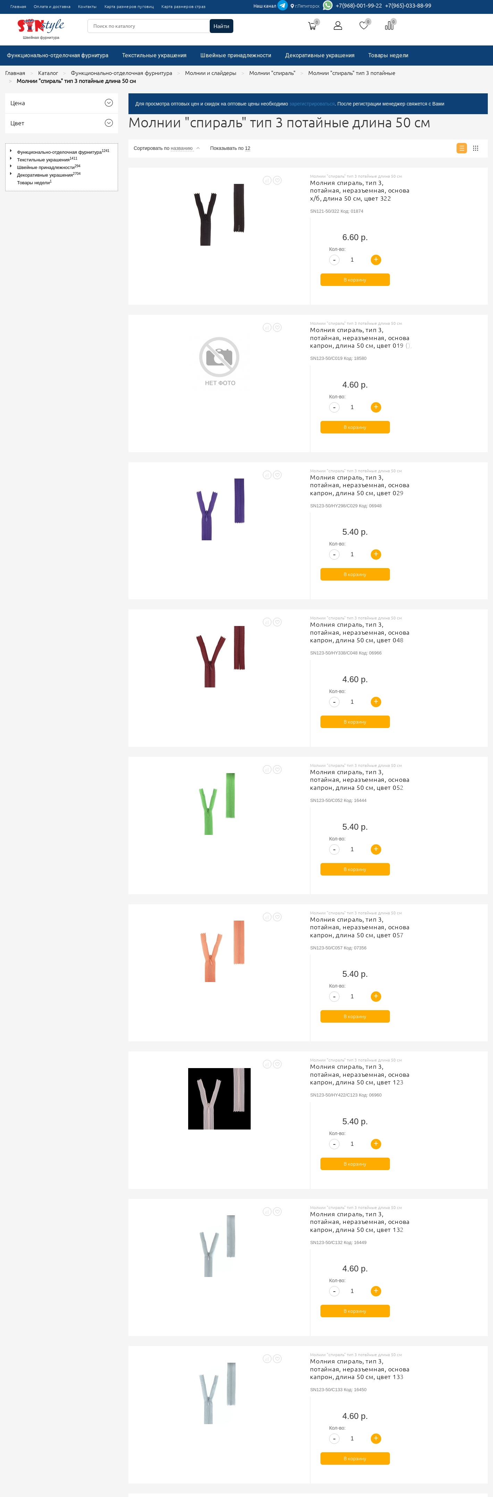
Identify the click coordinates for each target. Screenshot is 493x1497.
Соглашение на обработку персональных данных (225, 1389)
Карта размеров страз (183, 6)
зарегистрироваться (312, 104)
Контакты (87, 6)
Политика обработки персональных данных (218, 1380)
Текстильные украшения (154, 55)
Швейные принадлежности (235, 55)
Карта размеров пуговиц (129, 6)
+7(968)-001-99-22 (359, 5)
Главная (18, 6)
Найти (221, 26)
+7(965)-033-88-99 (408, 5)
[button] (12, 151)
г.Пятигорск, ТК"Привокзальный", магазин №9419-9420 (358, 1369)
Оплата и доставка (52, 6)
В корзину (443, 229)
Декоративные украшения (319, 55)
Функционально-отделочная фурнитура (57, 55)
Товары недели (388, 55)
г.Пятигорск (305, 5)
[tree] (61, 167)
